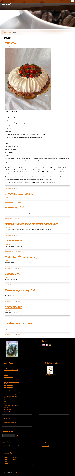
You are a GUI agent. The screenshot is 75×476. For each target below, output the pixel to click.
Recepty (10, 32)
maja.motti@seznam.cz (10, 422)
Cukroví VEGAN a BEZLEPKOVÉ (8, 377)
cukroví (6, 375)
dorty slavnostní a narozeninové (12, 392)
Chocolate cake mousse (19, 193)
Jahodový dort (13, 240)
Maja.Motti (5, 4)
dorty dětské (7, 388)
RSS (16, 472)
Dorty (19, 188)
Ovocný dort (12, 273)
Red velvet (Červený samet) (21, 257)
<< (4, 445)
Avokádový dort (14, 207)
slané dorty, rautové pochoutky (11, 405)
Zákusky (6, 407)
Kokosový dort (13, 306)
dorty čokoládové (8, 387)
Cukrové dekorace (8, 373)
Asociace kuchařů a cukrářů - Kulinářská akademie (11, 370)
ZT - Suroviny (7, 409)
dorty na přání (7, 390)
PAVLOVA (11, 43)
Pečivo (6, 399)
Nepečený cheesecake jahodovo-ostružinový (31, 223)
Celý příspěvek (9, 188)
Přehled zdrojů (45, 446)
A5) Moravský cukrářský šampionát (50, 375)
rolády (5, 403)
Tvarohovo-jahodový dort (20, 290)
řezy (5, 401)
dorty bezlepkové (8, 385)
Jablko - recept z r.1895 (18, 323)
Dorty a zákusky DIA (9, 380)
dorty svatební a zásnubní (10, 394)
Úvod (5, 32)
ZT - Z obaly (7, 411)
